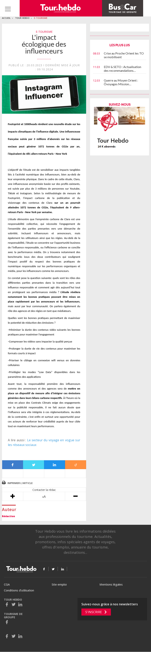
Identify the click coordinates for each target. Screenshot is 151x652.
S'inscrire (93, 612)
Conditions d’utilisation (19, 590)
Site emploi (59, 584)
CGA (7, 584)
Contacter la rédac (44, 490)
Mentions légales (111, 584)
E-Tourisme (40, 17)
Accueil (6, 17)
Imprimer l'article (20, 483)
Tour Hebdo (22, 17)
